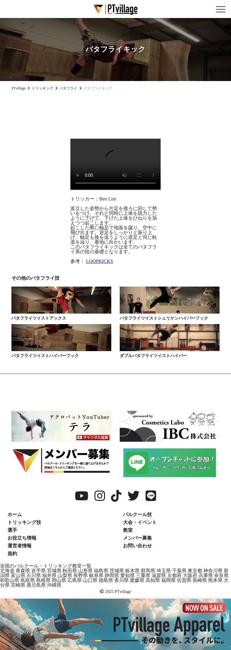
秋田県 (70, 570)
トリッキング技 (24, 522)
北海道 (7, 570)
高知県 (153, 580)
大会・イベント (140, 522)
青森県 (23, 570)
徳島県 (106, 580)
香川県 (121, 580)
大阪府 (190, 575)
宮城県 (54, 570)
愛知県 (127, 575)
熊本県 (215, 580)
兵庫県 (206, 575)
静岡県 (112, 575)
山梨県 (65, 575)
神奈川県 (213, 570)
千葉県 (179, 570)
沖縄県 (54, 585)
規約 (12, 553)
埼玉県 (163, 570)
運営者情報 (20, 545)
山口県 (90, 580)
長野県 (80, 575)
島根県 (43, 580)
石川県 (33, 575)
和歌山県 (9, 580)
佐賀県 (184, 580)
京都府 (174, 575)
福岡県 (168, 580)
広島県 (74, 580)
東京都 (195, 570)
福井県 (49, 575)
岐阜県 (96, 575)
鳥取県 (27, 580)
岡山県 (59, 580)
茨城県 (116, 570)
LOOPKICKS (99, 261)
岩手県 (38, 570)
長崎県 (199, 580)
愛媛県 (137, 580)
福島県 (101, 570)
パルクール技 (137, 514)
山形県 (85, 570)
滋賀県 (159, 575)
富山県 (18, 575)
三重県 (143, 575)
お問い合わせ (137, 545)
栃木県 (132, 570)
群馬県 (148, 570)
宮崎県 (18, 585)
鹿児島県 (36, 585)
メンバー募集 (137, 537)
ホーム (15, 514)
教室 (128, 530)
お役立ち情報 (22, 537)
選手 (12, 530)
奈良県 (221, 575)
